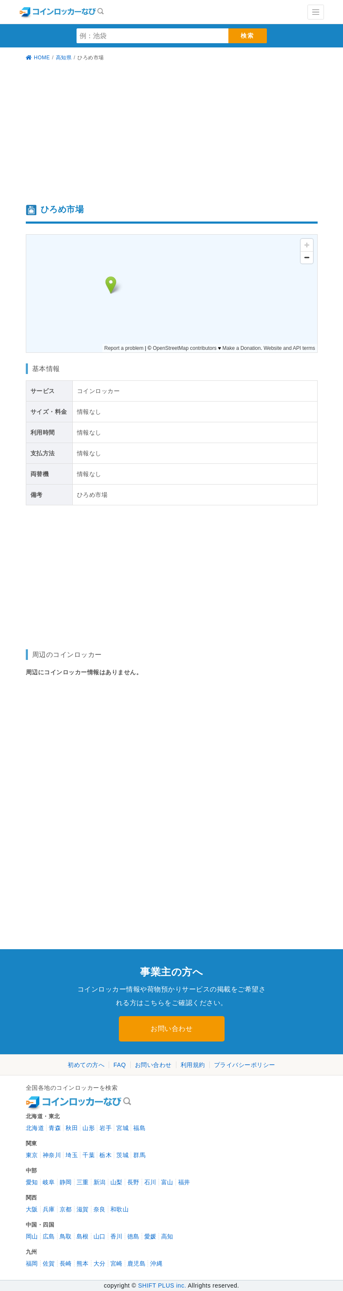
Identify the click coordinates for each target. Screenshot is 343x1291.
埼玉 (72, 1155)
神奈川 (52, 1155)
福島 (139, 1128)
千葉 (88, 1155)
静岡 (66, 1182)
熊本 (83, 1263)
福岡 (32, 1263)
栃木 (105, 1155)
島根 (83, 1236)
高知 (167, 1236)
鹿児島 (136, 1263)
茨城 (122, 1155)
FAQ (119, 1064)
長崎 (66, 1263)
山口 (99, 1236)
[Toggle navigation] (315, 12)
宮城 (122, 1128)
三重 (83, 1182)
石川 (150, 1182)
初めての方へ (86, 1064)
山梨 (116, 1182)
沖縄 (156, 1263)
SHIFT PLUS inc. (162, 1285)
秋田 (72, 1128)
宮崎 (116, 1263)
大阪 (32, 1209)
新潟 (99, 1182)
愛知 (32, 1182)
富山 (167, 1182)
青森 (55, 1128)
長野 (133, 1182)
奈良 (99, 1209)
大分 (99, 1263)
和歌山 (119, 1209)
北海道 (35, 1128)
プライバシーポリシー (244, 1064)
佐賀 (49, 1263)
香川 (116, 1236)
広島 (49, 1236)
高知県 (64, 58)
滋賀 (83, 1209)
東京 (32, 1155)
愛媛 (150, 1236)
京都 (66, 1209)
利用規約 (193, 1064)
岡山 (32, 1236)
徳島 (133, 1236)
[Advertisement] (171, 133)
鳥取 (66, 1236)
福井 (184, 1182)
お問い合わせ (171, 1028)
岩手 (105, 1128)
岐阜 (49, 1182)
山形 (88, 1128)
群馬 (139, 1155)
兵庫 (49, 1209)
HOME (38, 58)
